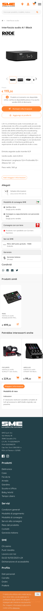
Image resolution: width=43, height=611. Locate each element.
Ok (38, 594)
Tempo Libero (8, 496)
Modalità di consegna (12, 517)
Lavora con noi (9, 554)
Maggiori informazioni (14, 386)
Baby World (7, 492)
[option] (10, 306)
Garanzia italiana (10, 532)
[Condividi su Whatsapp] (3, 271)
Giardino (6, 484)
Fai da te (6, 477)
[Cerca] (37, 12)
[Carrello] (34, 4)
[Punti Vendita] (22, 4)
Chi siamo (6, 546)
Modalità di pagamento (13, 513)
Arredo (5, 480)
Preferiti (5, 585)
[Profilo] (28, 4)
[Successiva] (36, 79)
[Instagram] (7, 456)
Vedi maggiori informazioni (14, 178)
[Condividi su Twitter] (17, 271)
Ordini (4, 581)
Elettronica (7, 469)
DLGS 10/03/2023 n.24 (12, 557)
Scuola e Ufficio (9, 488)
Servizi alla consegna (12, 521)
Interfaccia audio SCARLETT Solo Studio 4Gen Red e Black (9, 371)
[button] (18, 324)
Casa (4, 473)
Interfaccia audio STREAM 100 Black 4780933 (30, 371)
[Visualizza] (12, 80)
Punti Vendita (8, 550)
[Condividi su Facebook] (8, 271)
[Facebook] (3, 456)
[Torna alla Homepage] (2, 21)
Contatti (5, 529)
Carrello (5, 578)
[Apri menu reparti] (39, 4)
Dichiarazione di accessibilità (15, 561)
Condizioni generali (11, 509)
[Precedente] (7, 79)
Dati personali (8, 574)
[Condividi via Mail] (13, 271)
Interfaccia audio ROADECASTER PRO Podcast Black (9, 317)
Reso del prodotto (10, 525)
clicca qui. (16, 608)
